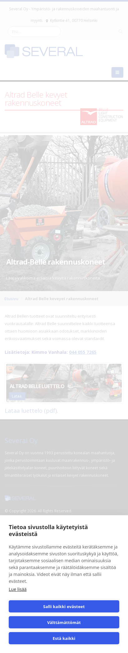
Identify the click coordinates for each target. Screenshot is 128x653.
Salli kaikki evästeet (64, 606)
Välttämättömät (64, 622)
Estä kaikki (64, 638)
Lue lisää (18, 589)
